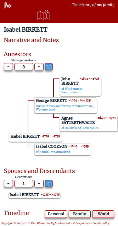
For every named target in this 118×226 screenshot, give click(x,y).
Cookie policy (101, 224)
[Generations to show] (23, 67)
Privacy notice (81, 224)
